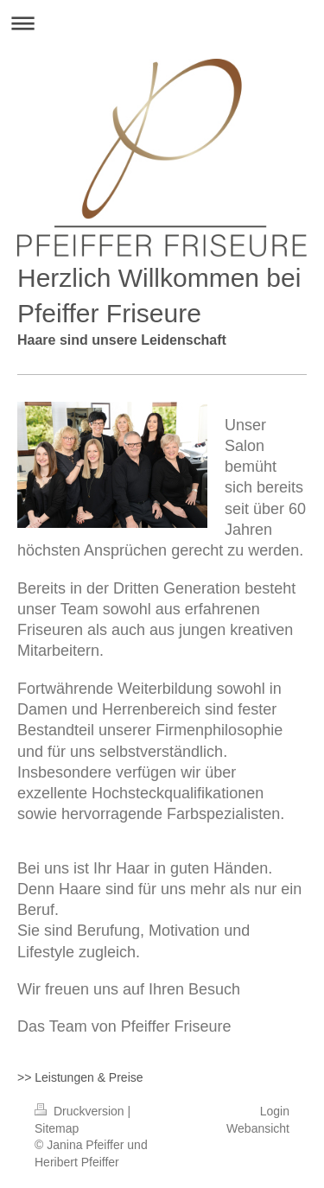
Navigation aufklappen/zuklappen (162, 22)
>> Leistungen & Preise (80, 1077)
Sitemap (57, 1128)
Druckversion (81, 1111)
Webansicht (257, 1128)
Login (274, 1111)
